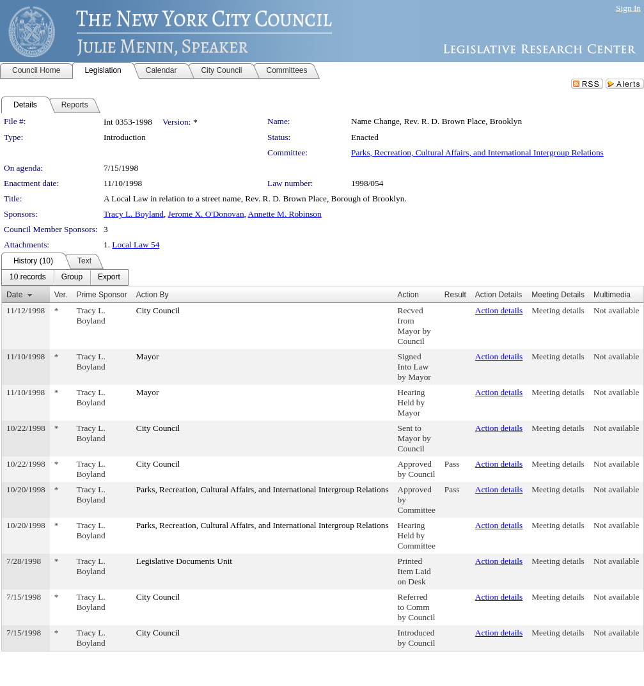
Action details (498, 310)
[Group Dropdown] (72, 277)
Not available (616, 310)
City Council (158, 310)
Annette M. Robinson (285, 214)
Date (14, 294)
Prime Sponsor (101, 294)
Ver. (61, 294)
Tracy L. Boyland (134, 214)
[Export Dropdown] (109, 277)
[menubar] (65, 277)
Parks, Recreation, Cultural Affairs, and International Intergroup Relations (477, 152)
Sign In (628, 8)
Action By (152, 294)
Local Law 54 (135, 244)
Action (408, 294)
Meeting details (558, 310)
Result (455, 294)
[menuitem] (28, 277)
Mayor (147, 356)
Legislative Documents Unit (184, 561)
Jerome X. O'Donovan (206, 214)
